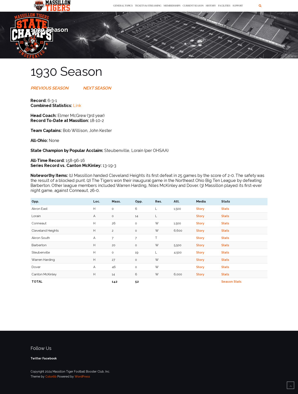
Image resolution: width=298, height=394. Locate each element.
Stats (225, 209)
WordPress (82, 376)
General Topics (123, 5)
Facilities (224, 5)
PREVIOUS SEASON (49, 88)
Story (200, 209)
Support (238, 5)
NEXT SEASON (97, 88)
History (211, 5)
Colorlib (51, 376)
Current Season (193, 5)
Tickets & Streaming (148, 5)
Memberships (172, 5)
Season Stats (231, 281)
